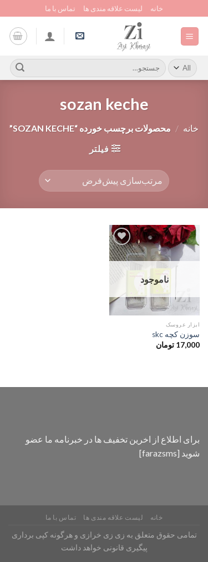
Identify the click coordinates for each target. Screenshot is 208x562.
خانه (156, 8)
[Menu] (190, 36)
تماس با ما (60, 8)
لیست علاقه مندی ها (113, 8)
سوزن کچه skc (176, 334)
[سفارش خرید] (104, 181)
